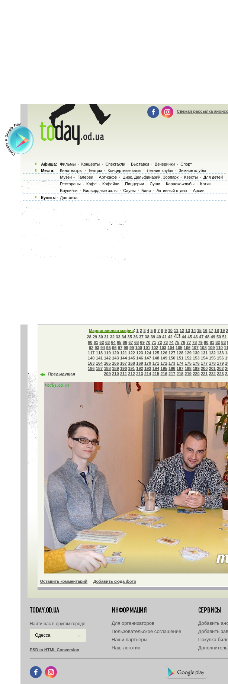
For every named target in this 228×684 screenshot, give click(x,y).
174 (180, 363)
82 (217, 342)
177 (204, 363)
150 (171, 358)
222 (212, 373)
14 (193, 330)
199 (196, 368)
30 (101, 337)
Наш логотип (126, 648)
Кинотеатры (71, 170)
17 (211, 330)
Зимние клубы (192, 170)
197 (180, 368)
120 (115, 353)
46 (195, 337)
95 (108, 347)
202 (220, 368)
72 (159, 342)
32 (112, 337)
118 (99, 353)
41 (164, 337)
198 (188, 368)
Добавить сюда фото (114, 581)
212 (131, 373)
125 (155, 353)
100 (138, 347)
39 (153, 337)
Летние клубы (160, 170)
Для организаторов (133, 623)
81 (212, 342)
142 (107, 358)
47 (201, 337)
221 (204, 373)
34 (124, 337)
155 (212, 358)
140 (91, 358)
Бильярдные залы (100, 190)
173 (171, 363)
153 (196, 358)
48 (207, 337)
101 (146, 347)
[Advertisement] (123, 260)
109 (211, 347)
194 (155, 368)
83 (223, 342)
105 (179, 347)
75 (177, 342)
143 (115, 358)
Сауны (129, 190)
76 (183, 342)
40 (159, 337)
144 (123, 358)
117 (91, 353)
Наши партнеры (129, 639)
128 (180, 353)
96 (114, 347)
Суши (155, 184)
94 (102, 347)
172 (163, 363)
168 (131, 363)
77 (188, 342)
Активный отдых (172, 190)
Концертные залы (124, 170)
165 (107, 363)
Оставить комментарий (64, 581)
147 (147, 358)
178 (212, 363)
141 (99, 358)
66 (125, 342)
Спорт (186, 164)
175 (188, 363)
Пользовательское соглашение (146, 631)
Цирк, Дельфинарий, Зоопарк (150, 177)
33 (118, 337)
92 (91, 347)
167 (123, 363)
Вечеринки (165, 164)
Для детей (213, 177)
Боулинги (68, 190)
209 (107, 373)
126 (163, 353)
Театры (95, 170)
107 (195, 347)
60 (90, 342)
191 (131, 368)
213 (139, 373)
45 (189, 337)
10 (170, 330)
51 (224, 337)
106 (187, 347)
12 (182, 330)
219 (188, 373)
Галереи (85, 177)
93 (96, 347)
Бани (146, 190)
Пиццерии (134, 184)
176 (196, 363)
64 (113, 342)
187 (99, 368)
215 (155, 373)
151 (180, 358)
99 (131, 347)
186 (91, 368)
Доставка (68, 197)
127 (171, 353)
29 (95, 337)
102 (154, 347)
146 (139, 358)
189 (115, 368)
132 (212, 353)
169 (139, 363)
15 (199, 330)
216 (163, 373)
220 (196, 373)
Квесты (191, 177)
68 (136, 342)
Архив (199, 190)
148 (155, 358)
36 (135, 337)
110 (219, 347)
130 (196, 353)
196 (171, 368)
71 (154, 342)
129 (188, 353)
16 (205, 330)
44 (184, 337)
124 (147, 353)
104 (170, 347)
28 (89, 337)
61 (96, 342)
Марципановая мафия (111, 330)
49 (213, 337)
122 (131, 353)
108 (203, 347)
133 (220, 353)
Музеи (66, 177)
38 (147, 337)
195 (163, 368)
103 (163, 347)
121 (123, 353)
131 (204, 353)
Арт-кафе (108, 177)
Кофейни (110, 184)
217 (171, 373)
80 (206, 342)
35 (130, 337)
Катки (205, 184)
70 (148, 342)
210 (115, 373)
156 (220, 358)
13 (188, 330)
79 (200, 342)
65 (119, 342)
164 (99, 363)
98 (125, 347)
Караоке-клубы (180, 184)
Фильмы (68, 164)
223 (220, 373)
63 (107, 342)
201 (212, 368)
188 (107, 368)
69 (142, 342)
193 (147, 368)
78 (194, 342)
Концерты (90, 164)
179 (220, 363)
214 (147, 373)
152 (188, 358)
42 (170, 337)
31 (106, 337)
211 (123, 373)
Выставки (140, 164)
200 (204, 368)
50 (218, 337)
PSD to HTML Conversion (54, 650)
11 (176, 330)
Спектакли (115, 164)
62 (101, 342)
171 (155, 363)
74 (171, 342)
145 (131, 358)
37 (141, 337)
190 (123, 368)
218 (180, 373)
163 (91, 363)
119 (107, 353)
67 (130, 342)
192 (139, 368)
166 (115, 363)
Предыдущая (61, 374)
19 (222, 330)
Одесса (42, 635)
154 (204, 358)
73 (165, 342)
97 (120, 347)
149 (163, 358)
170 (147, 363)
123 (139, 353)
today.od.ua (44, 610)
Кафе (91, 184)
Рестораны (70, 184)
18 (216, 330)
